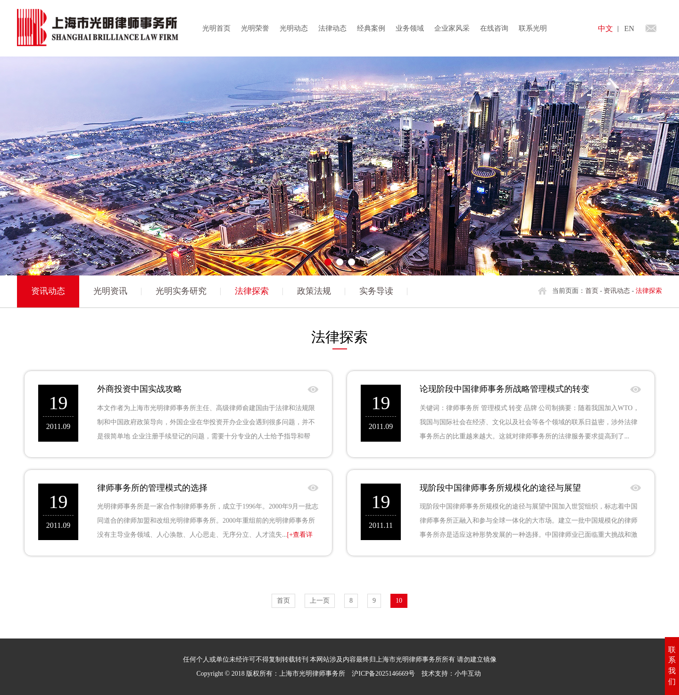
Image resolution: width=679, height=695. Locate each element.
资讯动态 (617, 290)
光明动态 (294, 28)
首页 (591, 290)
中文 (605, 28)
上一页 (320, 600)
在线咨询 (494, 28)
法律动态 (332, 28)
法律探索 (252, 291)
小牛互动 (468, 673)
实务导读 (376, 291)
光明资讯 (110, 291)
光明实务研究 (181, 291)
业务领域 (410, 28)
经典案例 (371, 28)
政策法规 (314, 291)
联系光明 (533, 28)
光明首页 (216, 28)
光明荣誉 (255, 28)
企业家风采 (452, 28)
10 (399, 600)
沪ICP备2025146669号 (383, 673)
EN (629, 28)
